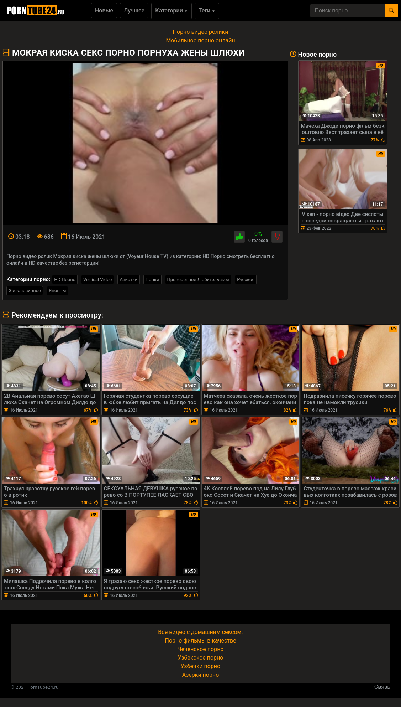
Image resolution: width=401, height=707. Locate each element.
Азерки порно (200, 674)
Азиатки (128, 279)
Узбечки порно (200, 666)
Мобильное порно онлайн (200, 40)
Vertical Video (97, 279)
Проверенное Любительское (198, 279)
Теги (207, 10)
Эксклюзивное (25, 290)
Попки (152, 279)
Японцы (57, 290)
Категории (171, 10)
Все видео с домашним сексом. (200, 632)
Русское (245, 279)
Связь (382, 686)
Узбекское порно (200, 657)
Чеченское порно (201, 649)
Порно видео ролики (200, 32)
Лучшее (134, 10)
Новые (104, 10)
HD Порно (64, 279)
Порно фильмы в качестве (200, 640)
